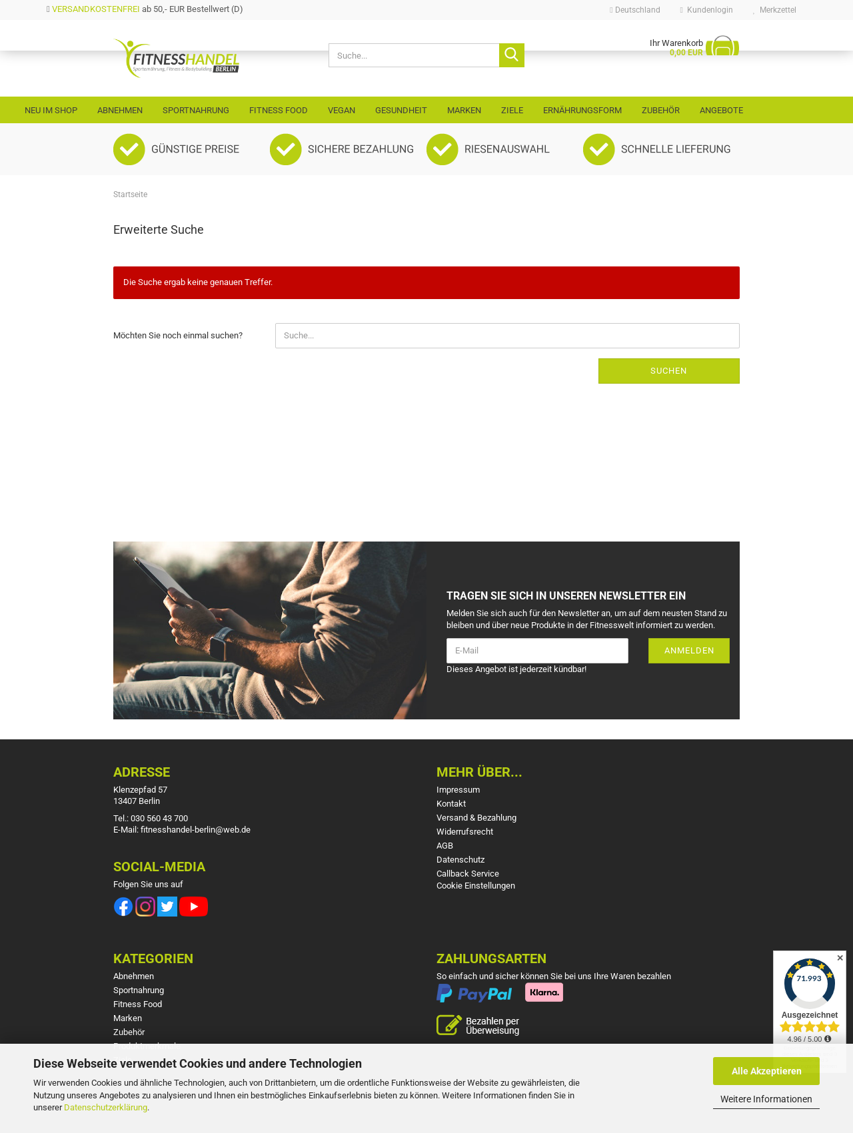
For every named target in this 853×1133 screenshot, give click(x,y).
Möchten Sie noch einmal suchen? (178, 335)
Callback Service (467, 874)
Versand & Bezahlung (476, 818)
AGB (444, 846)
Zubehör (661, 110)
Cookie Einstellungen (475, 886)
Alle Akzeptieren (767, 1071)
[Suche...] (511, 55)
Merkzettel (774, 10)
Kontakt (451, 804)
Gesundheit (401, 110)
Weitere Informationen (766, 1099)
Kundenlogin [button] (706, 10)
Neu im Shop (51, 110)
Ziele (512, 110)
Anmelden (689, 650)
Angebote (721, 110)
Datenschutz (460, 860)
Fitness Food (278, 110)
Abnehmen (120, 110)
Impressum (458, 790)
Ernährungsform (582, 110)
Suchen (668, 371)
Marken (464, 110)
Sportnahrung (196, 110)
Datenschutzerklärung (105, 1107)
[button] (635, 10)
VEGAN (341, 110)
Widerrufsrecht (464, 832)
